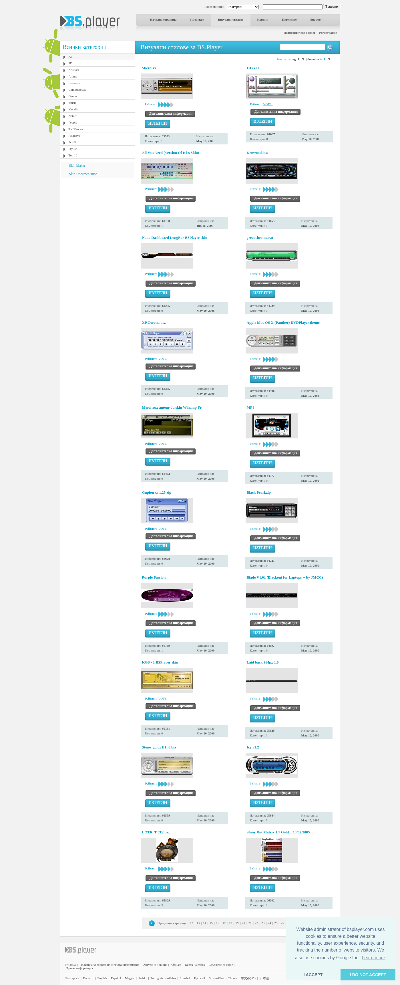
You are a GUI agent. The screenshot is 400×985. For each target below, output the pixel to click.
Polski (143, 978)
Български (72, 978)
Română (185, 978)
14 (204, 923)
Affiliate (176, 964)
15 (211, 923)
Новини (262, 19)
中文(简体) (248, 978)
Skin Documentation (83, 174)
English (102, 978)
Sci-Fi (72, 142)
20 (243, 923)
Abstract (74, 70)
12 (191, 923)
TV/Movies (76, 129)
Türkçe (232, 978)
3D (70, 63)
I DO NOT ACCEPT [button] (368, 974)
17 (224, 923)
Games (73, 96)
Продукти (197, 19)
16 (217, 923)
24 (269, 923)
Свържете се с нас (221, 964)
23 (262, 923)
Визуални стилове (230, 19)
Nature (73, 116)
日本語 (264, 978)
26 (282, 923)
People (73, 122)
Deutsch (88, 978)
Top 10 (73, 155)
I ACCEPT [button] (313, 974)
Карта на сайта (195, 964)
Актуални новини (154, 964)
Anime (73, 76)
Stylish (73, 148)
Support (315, 19)
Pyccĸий (199, 978)
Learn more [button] (373, 957)
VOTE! (267, 104)
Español (116, 978)
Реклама (70, 964)
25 (276, 923)
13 (198, 923)
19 (237, 923)
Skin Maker (77, 166)
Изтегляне (289, 19)
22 (256, 923)
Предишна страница (172, 923)
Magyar (130, 978)
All (71, 56)
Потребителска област (299, 32)
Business (74, 83)
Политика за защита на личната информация (109, 964)
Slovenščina (216, 978)
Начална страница (163, 19)
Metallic (74, 109)
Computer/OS (77, 89)
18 (230, 923)
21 (250, 923)
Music (73, 102)
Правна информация (79, 968)
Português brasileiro (163, 978)
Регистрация (328, 32)
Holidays (74, 135)
